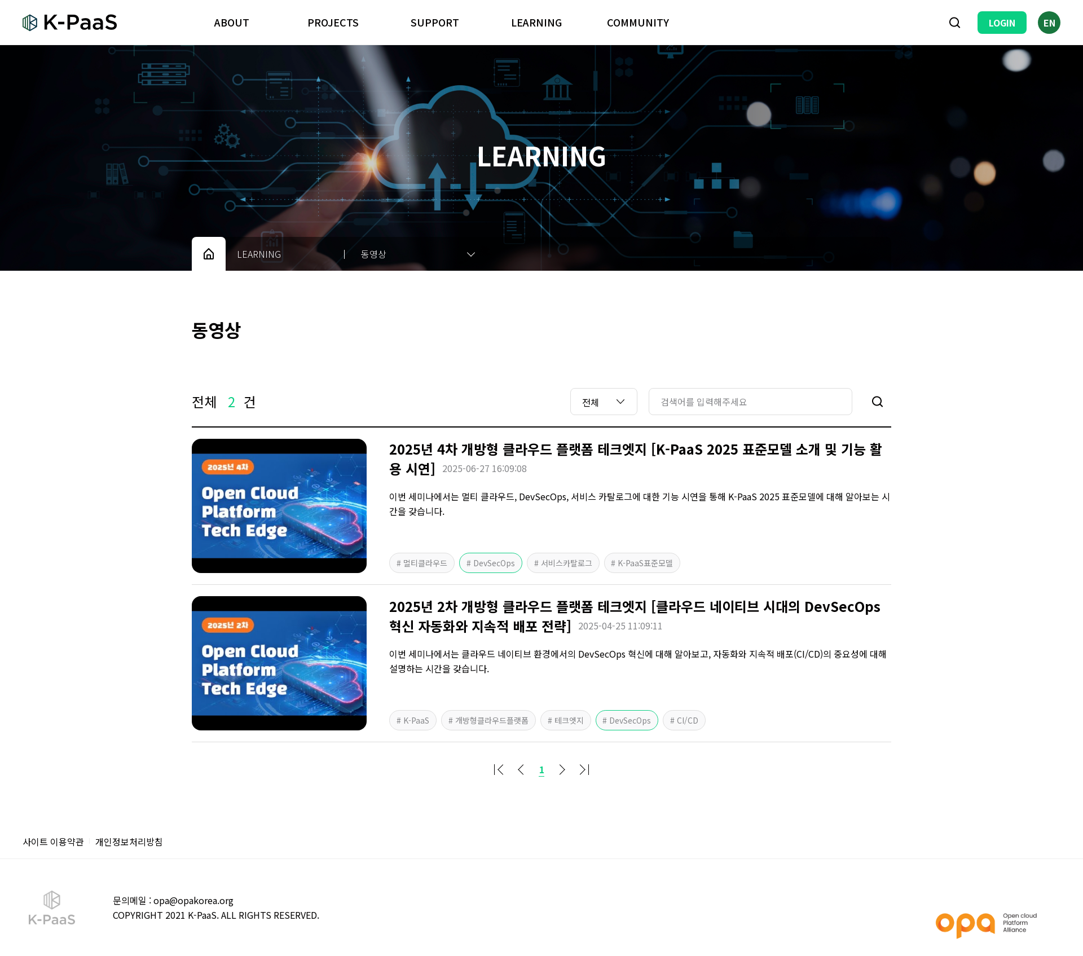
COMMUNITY (638, 22)
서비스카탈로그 (565, 563)
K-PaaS (415, 720)
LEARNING (536, 22)
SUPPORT (435, 22)
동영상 (373, 254)
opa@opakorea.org (193, 900)
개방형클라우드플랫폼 (491, 720)
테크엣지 (568, 720)
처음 (501, 769)
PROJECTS (333, 22)
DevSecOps (493, 563)
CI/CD (687, 720)
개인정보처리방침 (129, 841)
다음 (562, 769)
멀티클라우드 (424, 563)
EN (1049, 22)
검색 (955, 22)
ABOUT (231, 22)
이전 (521, 769)
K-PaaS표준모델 (644, 563)
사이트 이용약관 (53, 841)
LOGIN (1002, 22)
